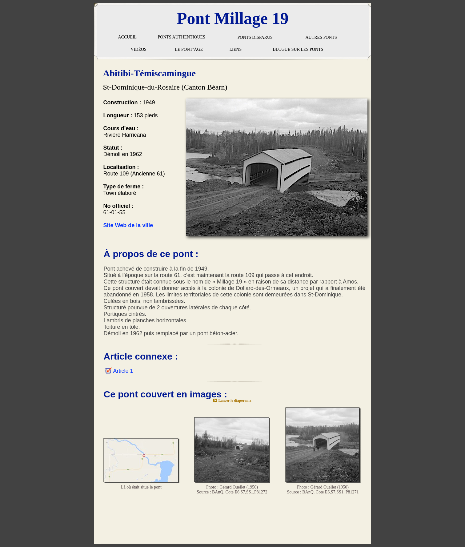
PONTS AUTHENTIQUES (181, 37)
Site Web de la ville (128, 225)
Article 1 (123, 371)
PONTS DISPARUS (255, 37)
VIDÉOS (138, 49)
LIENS (236, 49)
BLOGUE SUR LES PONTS (298, 49)
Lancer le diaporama (234, 400)
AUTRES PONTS (321, 37)
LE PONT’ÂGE (189, 49)
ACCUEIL (127, 37)
